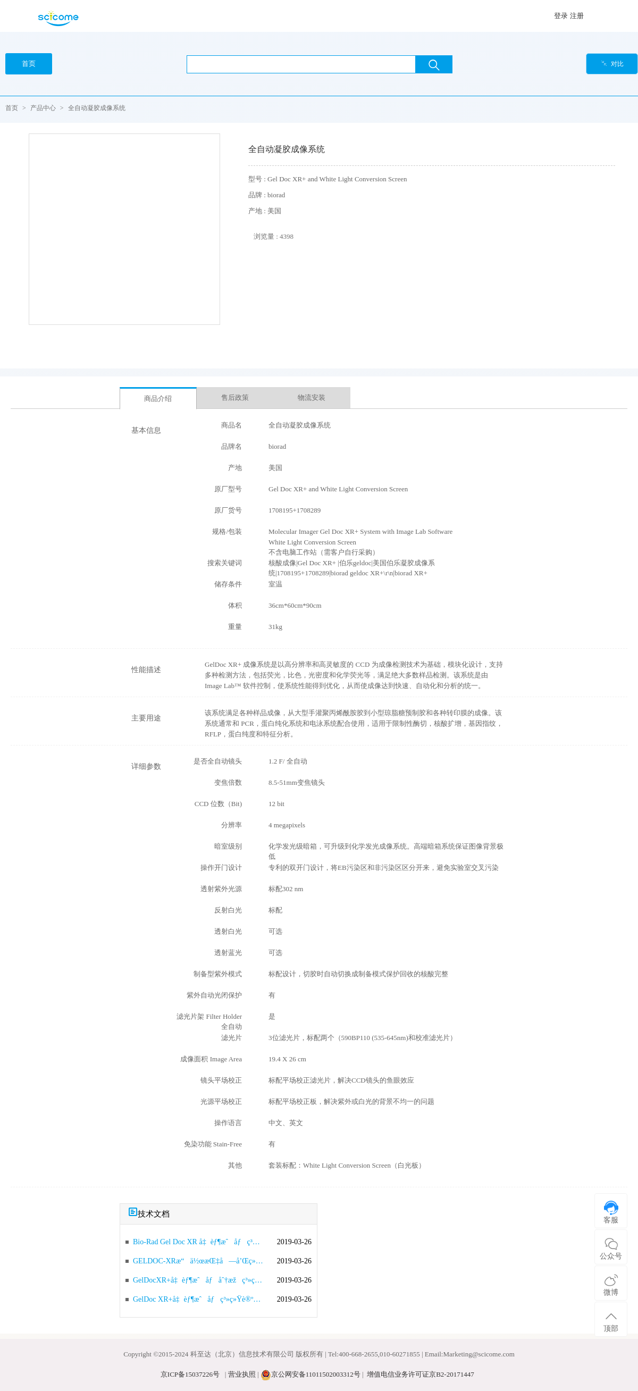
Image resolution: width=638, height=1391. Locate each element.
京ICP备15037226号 (190, 1374)
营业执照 (242, 1374)
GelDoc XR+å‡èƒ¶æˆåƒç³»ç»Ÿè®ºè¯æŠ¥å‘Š (198, 1299)
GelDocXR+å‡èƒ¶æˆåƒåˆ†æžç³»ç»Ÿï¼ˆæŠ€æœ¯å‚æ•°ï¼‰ (198, 1280)
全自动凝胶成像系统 (96, 108)
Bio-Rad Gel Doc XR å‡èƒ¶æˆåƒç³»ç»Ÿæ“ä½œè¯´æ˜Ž (198, 1242)
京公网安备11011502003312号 (315, 1374)
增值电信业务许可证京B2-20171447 (420, 1374)
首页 (11, 108)
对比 (612, 64)
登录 (561, 16)
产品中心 (43, 108)
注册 (577, 16)
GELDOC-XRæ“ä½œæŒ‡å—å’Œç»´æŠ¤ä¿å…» (198, 1261)
